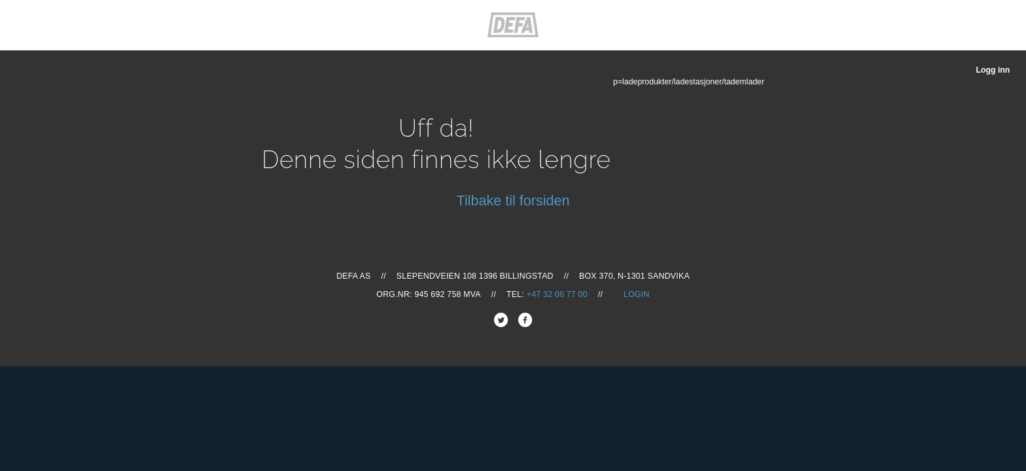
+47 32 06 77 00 (557, 294)
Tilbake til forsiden (513, 200)
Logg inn (993, 70)
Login (637, 294)
